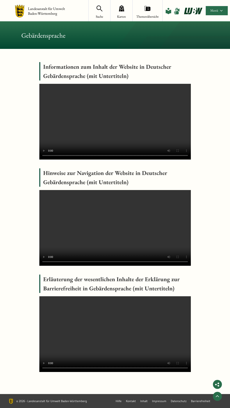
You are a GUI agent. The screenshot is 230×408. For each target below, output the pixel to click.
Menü (216, 10)
